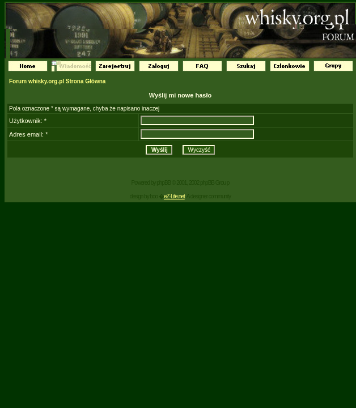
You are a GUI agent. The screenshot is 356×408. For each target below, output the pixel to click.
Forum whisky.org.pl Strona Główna (57, 81)
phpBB (163, 183)
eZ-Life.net (174, 196)
